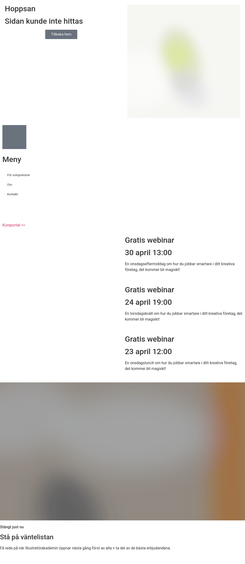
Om (9, 184)
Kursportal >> (13, 225)
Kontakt (12, 194)
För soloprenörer (18, 175)
